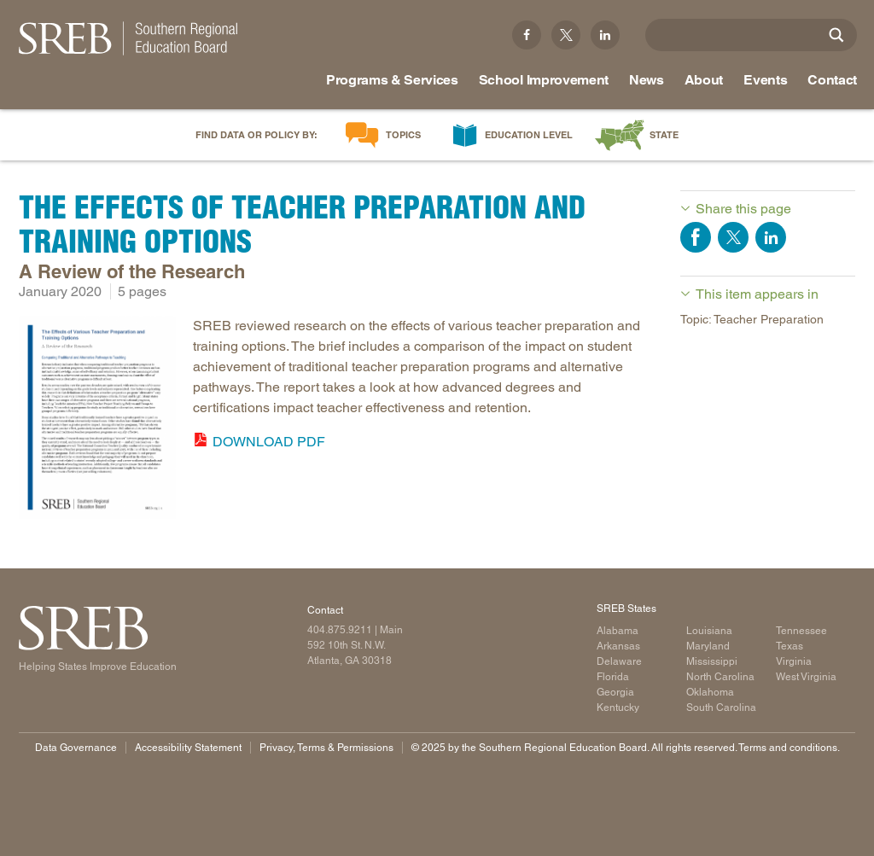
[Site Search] (836, 35)
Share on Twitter (733, 237)
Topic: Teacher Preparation (752, 319)
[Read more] (97, 420)
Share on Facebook (695, 237)
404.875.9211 (339, 630)
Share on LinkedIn (770, 237)
